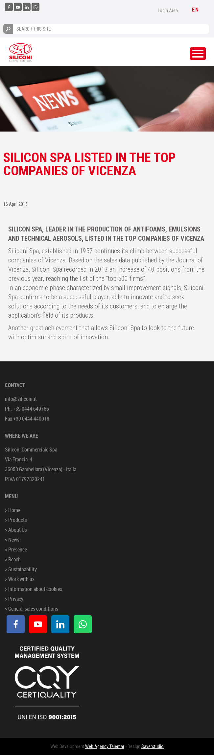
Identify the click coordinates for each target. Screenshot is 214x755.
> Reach (13, 559)
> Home (12, 510)
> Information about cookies (33, 589)
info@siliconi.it (21, 398)
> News (12, 539)
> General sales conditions (31, 608)
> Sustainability (21, 569)
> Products (16, 520)
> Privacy (14, 598)
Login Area (168, 10)
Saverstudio (152, 746)
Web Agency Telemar (104, 746)
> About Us (16, 529)
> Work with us (20, 579)
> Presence (16, 549)
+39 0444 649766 (31, 408)
